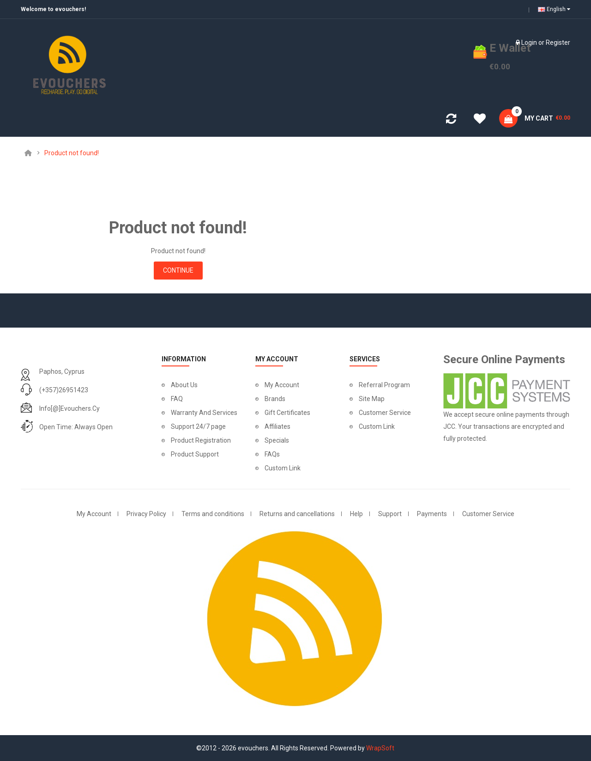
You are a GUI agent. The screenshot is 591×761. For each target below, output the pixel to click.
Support (390, 513)
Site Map (372, 398)
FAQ (177, 398)
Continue (178, 270)
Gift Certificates (287, 412)
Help (356, 513)
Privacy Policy (146, 513)
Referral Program (384, 385)
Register (558, 42)
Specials (277, 440)
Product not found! (71, 153)
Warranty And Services (204, 412)
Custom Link (283, 468)
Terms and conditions (212, 513)
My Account (282, 385)
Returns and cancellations (297, 513)
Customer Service (385, 412)
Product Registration (201, 440)
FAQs (272, 454)
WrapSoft (380, 748)
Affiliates (277, 426)
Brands (275, 398)
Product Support (195, 454)
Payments (432, 513)
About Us (184, 385)
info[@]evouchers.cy (69, 408)
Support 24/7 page (198, 426)
